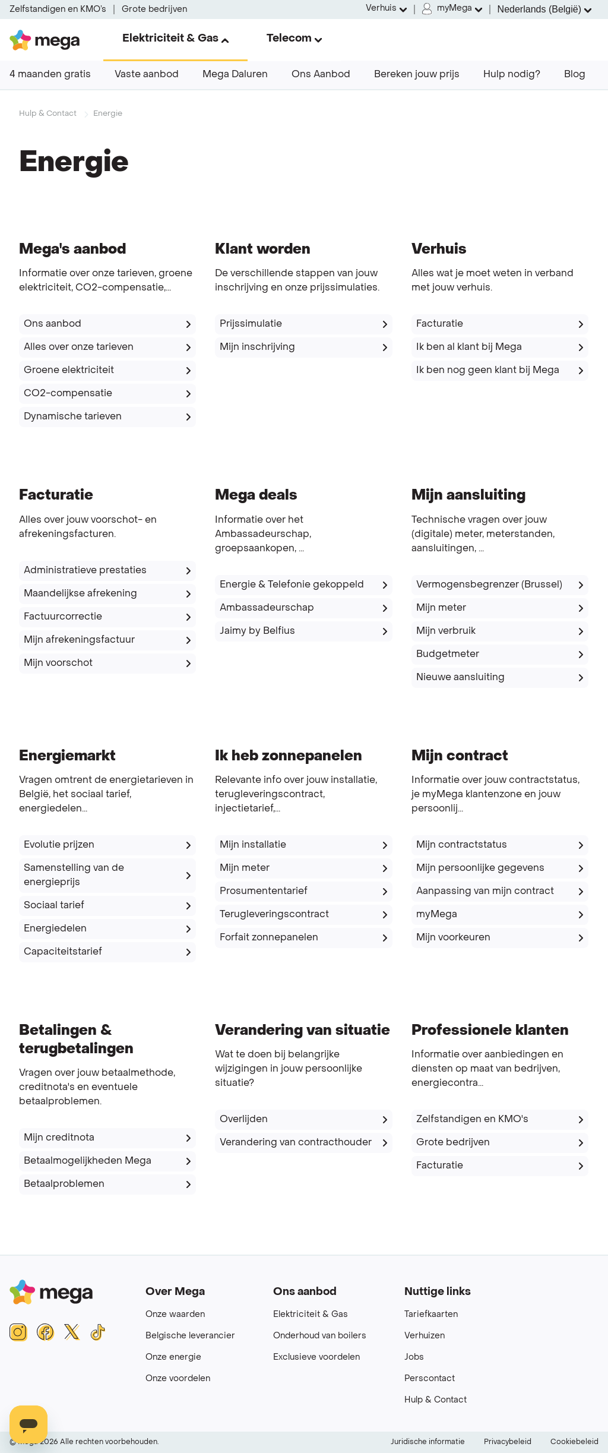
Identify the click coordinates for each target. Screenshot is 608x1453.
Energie (107, 114)
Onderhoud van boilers (319, 1336)
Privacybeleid (507, 1442)
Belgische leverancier (190, 1336)
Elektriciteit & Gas (310, 1315)
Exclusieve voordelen (316, 1358)
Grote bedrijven (154, 10)
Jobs (414, 1358)
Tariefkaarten (431, 1315)
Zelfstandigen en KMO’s (58, 10)
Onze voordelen (177, 1379)
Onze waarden (175, 1315)
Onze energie (173, 1358)
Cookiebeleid (574, 1442)
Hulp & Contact (48, 114)
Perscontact (429, 1379)
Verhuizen (424, 1336)
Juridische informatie (428, 1442)
